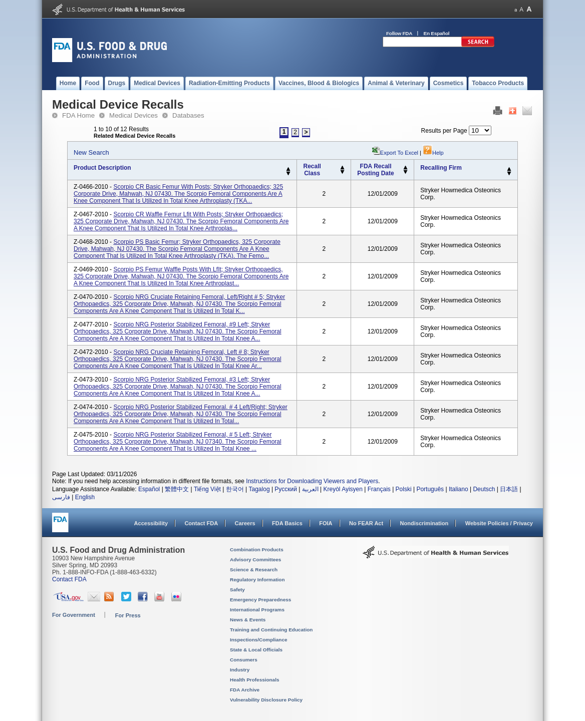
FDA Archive (244, 689)
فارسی (61, 497)
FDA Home (78, 115)
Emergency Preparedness (260, 599)
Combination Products (256, 549)
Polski (404, 489)
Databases (188, 115)
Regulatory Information (257, 579)
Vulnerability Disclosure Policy (266, 699)
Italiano (458, 489)
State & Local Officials (256, 649)
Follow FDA (399, 33)
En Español (437, 33)
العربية (310, 489)
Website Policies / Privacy (499, 523)
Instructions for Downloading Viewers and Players (312, 481)
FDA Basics (287, 523)
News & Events (247, 619)
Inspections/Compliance (258, 639)
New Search (91, 152)
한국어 (235, 489)
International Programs (257, 609)
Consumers (243, 659)
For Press (128, 615)
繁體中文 (177, 489)
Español (149, 489)
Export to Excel (399, 153)
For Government (73, 615)
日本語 (509, 489)
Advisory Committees (255, 559)
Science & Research (253, 569)
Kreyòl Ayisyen (343, 489)
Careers (245, 523)
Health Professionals (254, 679)
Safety (237, 589)
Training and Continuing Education (271, 629)
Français (379, 489)
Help (433, 153)
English (85, 497)
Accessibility (151, 523)
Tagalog (259, 489)
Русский (285, 489)
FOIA (325, 523)
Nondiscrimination (424, 523)
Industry (239, 669)
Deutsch (484, 489)
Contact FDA (201, 523)
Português (430, 489)
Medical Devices (133, 115)
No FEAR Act (366, 523)
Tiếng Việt (207, 489)
